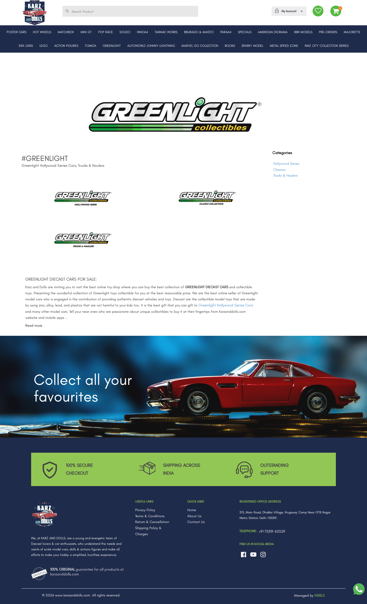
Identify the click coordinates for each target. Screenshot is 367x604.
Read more (33, 325)
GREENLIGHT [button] (112, 46)
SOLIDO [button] (124, 32)
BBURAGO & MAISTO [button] (199, 32)
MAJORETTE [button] (352, 32)
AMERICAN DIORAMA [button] (273, 32)
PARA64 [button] (225, 32)
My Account (288, 11)
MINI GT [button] (86, 32)
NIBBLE (319, 595)
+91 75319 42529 (272, 531)
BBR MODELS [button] (303, 32)
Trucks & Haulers (285, 175)
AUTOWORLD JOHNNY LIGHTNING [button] (151, 46)
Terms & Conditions (150, 516)
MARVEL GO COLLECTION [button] (199, 46)
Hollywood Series (286, 163)
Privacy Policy (145, 510)
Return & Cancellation (152, 522)
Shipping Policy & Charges (148, 531)
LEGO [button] (43, 46)
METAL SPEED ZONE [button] (284, 46)
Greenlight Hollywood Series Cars (225, 305)
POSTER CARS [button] (16, 32)
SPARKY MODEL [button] (252, 46)
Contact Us (196, 522)
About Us (194, 516)
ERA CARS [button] (26, 46)
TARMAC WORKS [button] (166, 32)
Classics (279, 170)
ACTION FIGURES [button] (66, 46)
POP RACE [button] (105, 32)
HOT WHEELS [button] (42, 32)
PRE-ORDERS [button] (328, 32)
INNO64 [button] (142, 32)
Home (191, 510)
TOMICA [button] (90, 46)
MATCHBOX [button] (66, 32)
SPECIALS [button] (244, 32)
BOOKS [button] (230, 46)
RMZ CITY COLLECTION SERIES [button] (327, 46)
